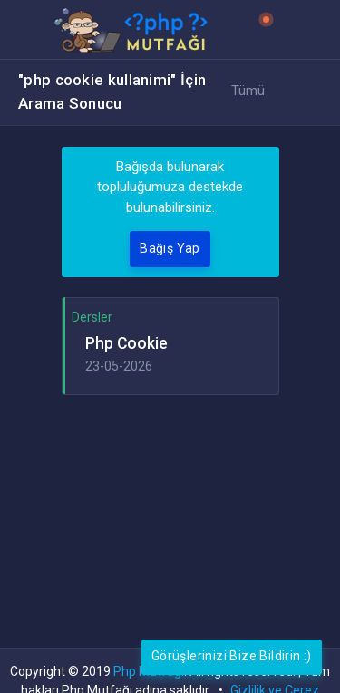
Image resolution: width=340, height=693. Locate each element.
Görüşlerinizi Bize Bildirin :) (231, 656)
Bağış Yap (170, 248)
